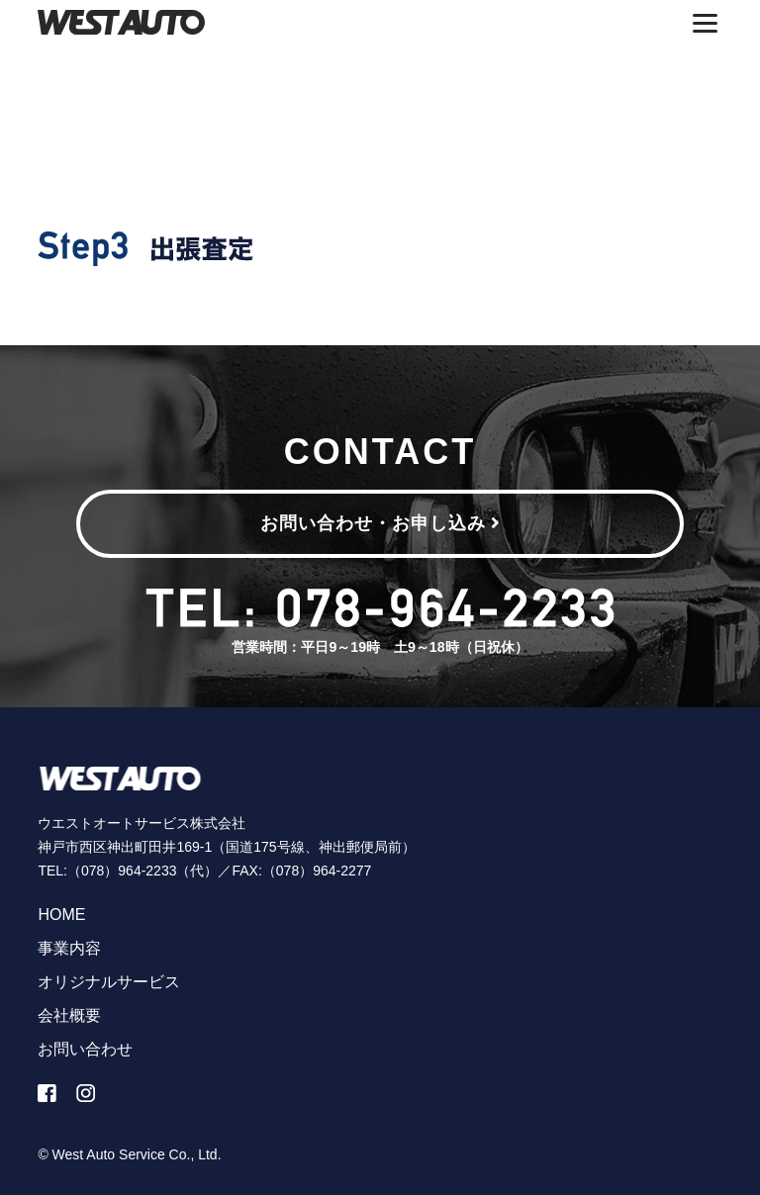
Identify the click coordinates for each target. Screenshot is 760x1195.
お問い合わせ (85, 1049)
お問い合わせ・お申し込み (380, 523)
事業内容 (69, 948)
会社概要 (69, 1015)
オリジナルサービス (109, 981)
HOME (61, 914)
